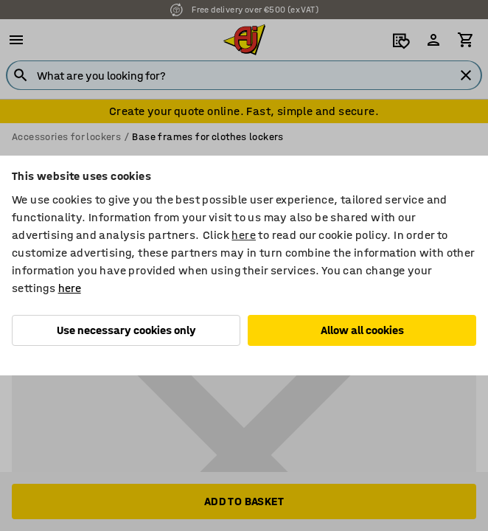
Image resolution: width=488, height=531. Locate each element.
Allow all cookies (362, 330)
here (243, 235)
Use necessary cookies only (126, 330)
